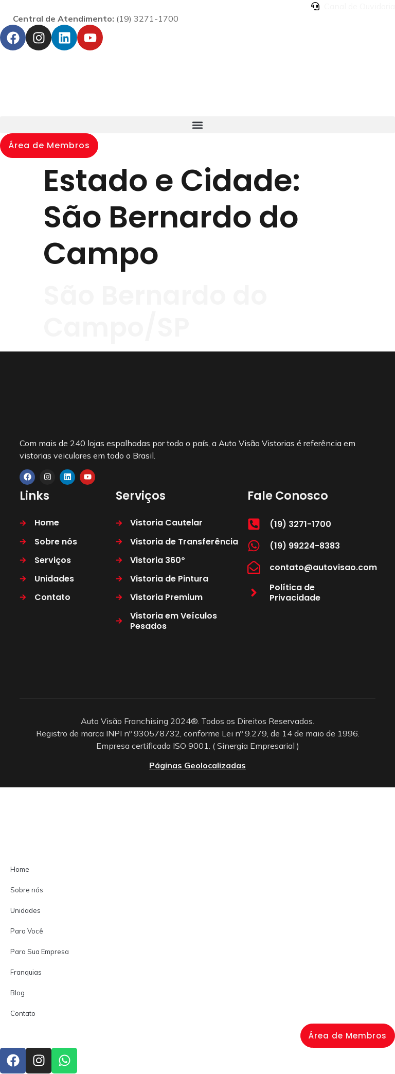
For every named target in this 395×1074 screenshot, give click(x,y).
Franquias (26, 972)
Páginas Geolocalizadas (197, 765)
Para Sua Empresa (39, 951)
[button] (197, 124)
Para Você (26, 931)
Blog (17, 993)
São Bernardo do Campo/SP (155, 311)
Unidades (25, 910)
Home (19, 869)
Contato (22, 1013)
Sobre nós (26, 890)
